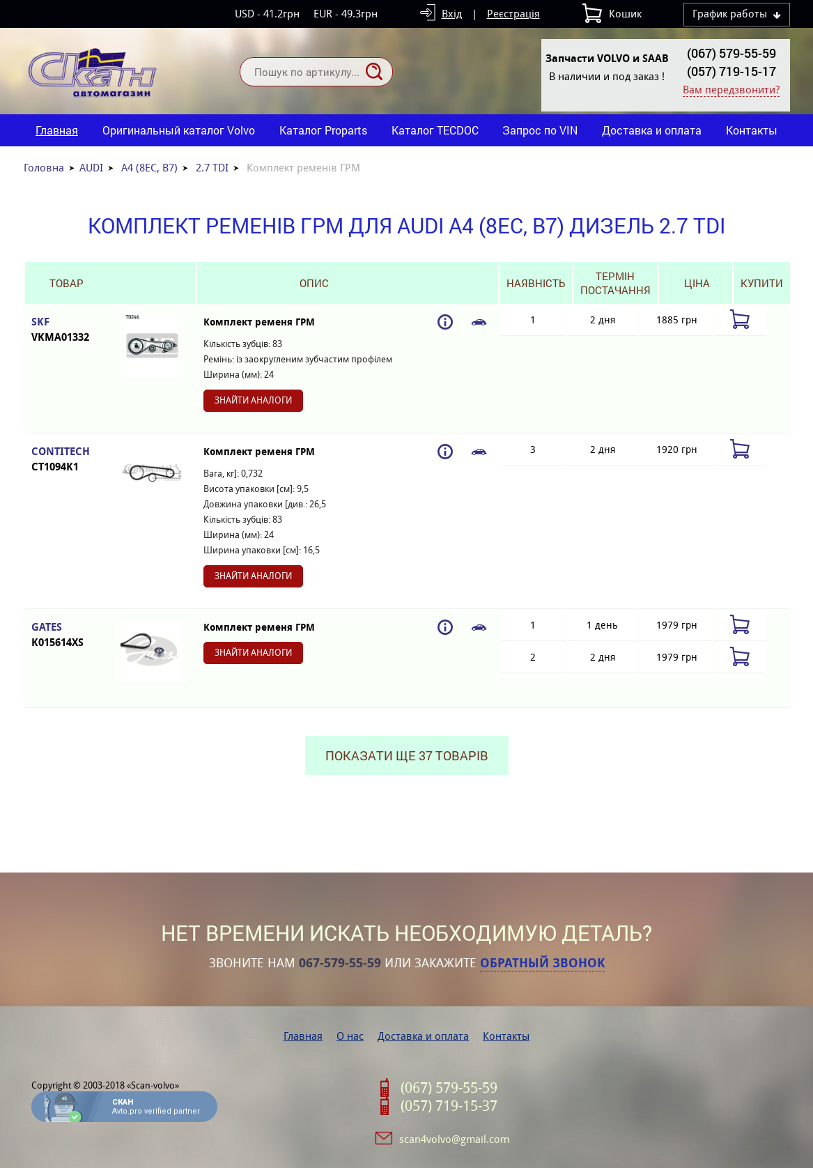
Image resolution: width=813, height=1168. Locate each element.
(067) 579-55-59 (731, 53)
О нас (350, 1036)
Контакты (751, 130)
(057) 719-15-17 (731, 71)
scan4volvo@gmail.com (454, 1139)
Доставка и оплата (652, 130)
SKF (66, 330)
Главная (57, 130)
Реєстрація (513, 13)
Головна (44, 167)
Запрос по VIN (540, 130)
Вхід (452, 13)
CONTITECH (66, 460)
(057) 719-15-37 (449, 1106)
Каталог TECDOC (435, 130)
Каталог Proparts (323, 130)
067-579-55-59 (340, 963)
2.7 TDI (212, 167)
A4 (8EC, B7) (149, 167)
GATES (66, 635)
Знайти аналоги (253, 400)
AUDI (91, 167)
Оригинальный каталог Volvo (178, 130)
